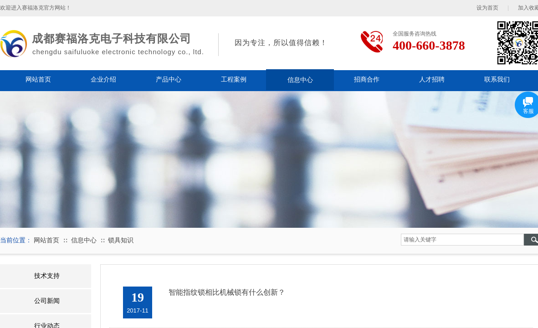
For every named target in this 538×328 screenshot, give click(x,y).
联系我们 (497, 79)
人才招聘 (432, 79)
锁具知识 (120, 240)
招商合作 (366, 79)
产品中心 (168, 79)
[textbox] (462, 240)
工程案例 (233, 79)
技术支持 (47, 275)
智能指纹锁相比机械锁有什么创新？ (227, 292)
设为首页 (487, 8)
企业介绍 (103, 79)
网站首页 (38, 79)
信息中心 (300, 79)
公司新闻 (47, 300)
